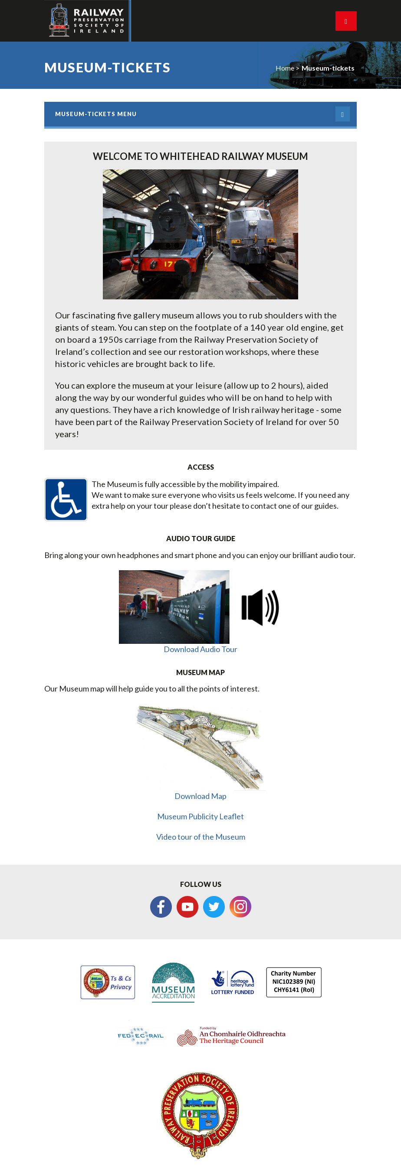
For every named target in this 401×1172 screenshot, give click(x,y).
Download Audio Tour (200, 649)
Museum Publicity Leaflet (200, 816)
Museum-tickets (328, 68)
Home (285, 68)
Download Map (200, 796)
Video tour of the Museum (200, 836)
